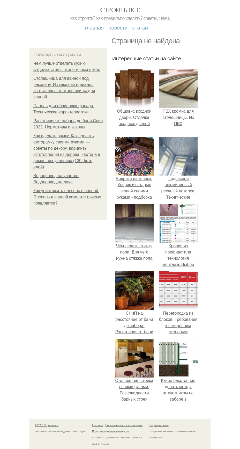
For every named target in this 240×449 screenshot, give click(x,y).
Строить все (120, 10)
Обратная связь (159, 425)
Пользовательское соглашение (124, 425)
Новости (118, 28)
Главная (94, 28)
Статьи (140, 28)
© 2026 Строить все (46, 425)
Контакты (97, 425)
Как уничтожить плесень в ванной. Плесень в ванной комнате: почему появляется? (67, 197)
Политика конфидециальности (110, 431)
